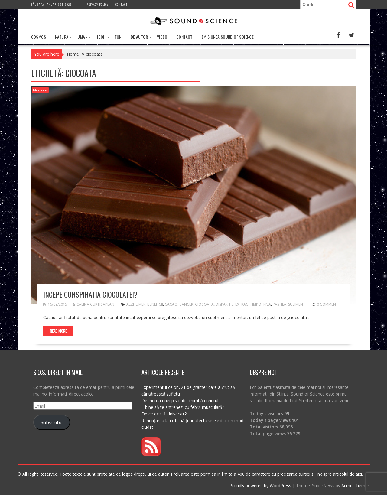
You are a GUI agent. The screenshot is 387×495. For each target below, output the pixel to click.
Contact (121, 4)
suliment (296, 304)
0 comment (327, 304)
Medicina (40, 90)
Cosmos (38, 37)
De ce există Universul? (164, 414)
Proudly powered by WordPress (260, 485)
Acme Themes (355, 485)
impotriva (261, 304)
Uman (82, 37)
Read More (58, 331)
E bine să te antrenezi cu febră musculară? (182, 407)
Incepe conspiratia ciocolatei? (90, 294)
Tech (101, 37)
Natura (61, 37)
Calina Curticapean (93, 304)
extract (242, 304)
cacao (171, 304)
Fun (118, 37)
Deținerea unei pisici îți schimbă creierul (179, 400)
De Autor (139, 37)
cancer (186, 304)
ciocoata (204, 304)
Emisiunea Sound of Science (228, 37)
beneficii (155, 304)
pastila (279, 304)
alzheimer (135, 304)
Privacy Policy (97, 4)
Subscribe (52, 422)
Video (162, 37)
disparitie (224, 304)
